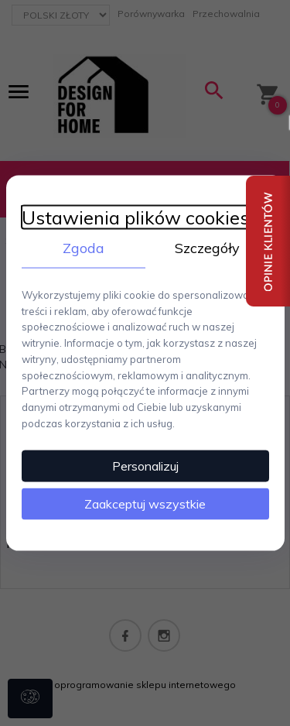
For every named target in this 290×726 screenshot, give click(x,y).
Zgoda (83, 248)
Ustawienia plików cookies (135, 218)
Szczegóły (207, 248)
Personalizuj (145, 465)
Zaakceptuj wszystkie (145, 503)
